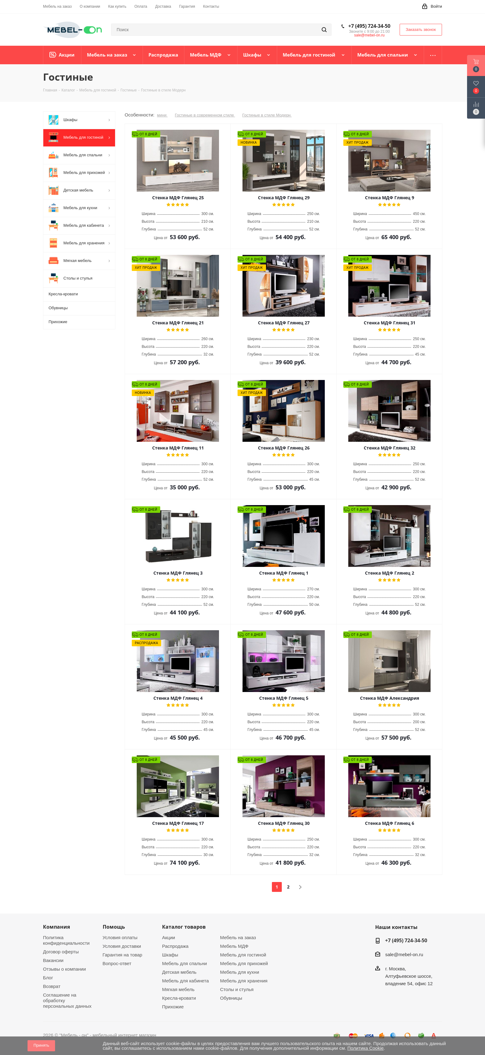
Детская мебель (179, 972)
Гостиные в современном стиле (205, 115)
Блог (48, 977)
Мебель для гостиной (243, 954)
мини (162, 115)
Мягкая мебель (178, 989)
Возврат (51, 986)
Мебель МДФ (234, 946)
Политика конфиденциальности (66, 940)
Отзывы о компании (64, 969)
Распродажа (175, 946)
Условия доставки (122, 946)
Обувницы (231, 998)
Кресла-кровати (179, 998)
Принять (41, 1045)
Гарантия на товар (122, 954)
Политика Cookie (365, 1048)
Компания (56, 926)
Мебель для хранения (244, 980)
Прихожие (173, 1006)
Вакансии (53, 960)
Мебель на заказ (238, 937)
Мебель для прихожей (244, 963)
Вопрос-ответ (117, 963)
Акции (168, 937)
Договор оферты (61, 951)
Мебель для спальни (184, 963)
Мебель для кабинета (185, 980)
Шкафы (170, 954)
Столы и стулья (237, 989)
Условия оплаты (120, 937)
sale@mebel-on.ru (369, 35)
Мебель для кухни (239, 972)
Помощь (114, 926)
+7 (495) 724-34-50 (369, 26)
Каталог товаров (184, 926)
